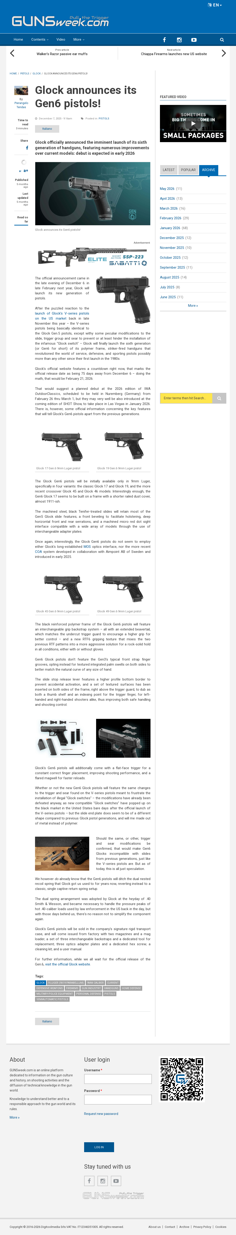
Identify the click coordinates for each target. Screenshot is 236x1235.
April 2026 (167, 199)
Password (93, 1091)
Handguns (111, 988)
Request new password (101, 1114)
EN (215, 5)
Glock (40, 982)
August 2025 (169, 277)
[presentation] (119, 1128)
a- (20, 171)
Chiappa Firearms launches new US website (174, 54)
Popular (188, 170)
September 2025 (172, 267)
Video (60, 39)
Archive (208, 170)
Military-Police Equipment (54, 993)
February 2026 (170, 218)
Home (18, 39)
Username (93, 1070)
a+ (26, 170)
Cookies (220, 1226)
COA (38, 552)
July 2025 (167, 287)
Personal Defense (88, 993)
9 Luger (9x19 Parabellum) (66, 982)
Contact (170, 1226)
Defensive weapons (49, 988)
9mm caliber (95, 982)
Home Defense (131, 988)
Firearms (72, 988)
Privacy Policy (202, 1226)
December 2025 (172, 238)
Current (113, 982)
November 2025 (172, 248)
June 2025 (168, 297)
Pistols (104, 118)
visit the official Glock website (67, 964)
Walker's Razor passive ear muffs (62, 54)
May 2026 (167, 189)
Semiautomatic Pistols (52, 999)
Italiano (47, 128)
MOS (87, 547)
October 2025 (170, 258)
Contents (38, 39)
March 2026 (169, 208)
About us (154, 1226)
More (77, 39)
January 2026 (170, 228)
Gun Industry (91, 988)
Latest (169, 170)
